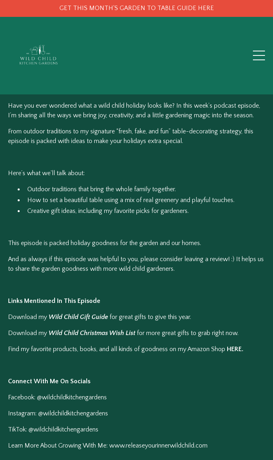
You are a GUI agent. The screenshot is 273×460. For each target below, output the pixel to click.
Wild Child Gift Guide (78, 317)
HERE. (235, 349)
